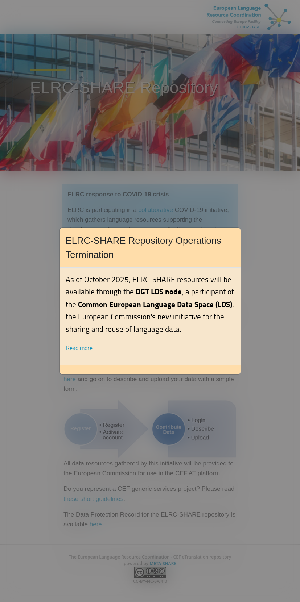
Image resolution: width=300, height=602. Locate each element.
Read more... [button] (81, 347)
